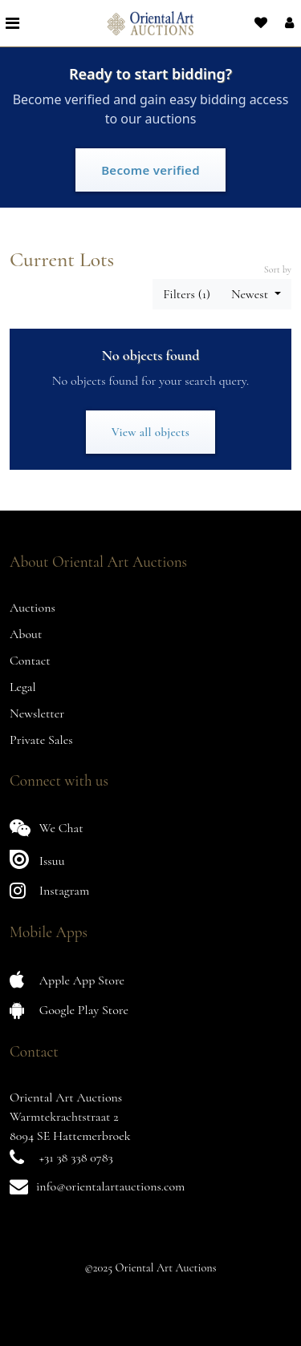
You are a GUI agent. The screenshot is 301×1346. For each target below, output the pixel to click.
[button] (288, 23)
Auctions (32, 608)
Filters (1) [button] (186, 294)
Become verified (150, 170)
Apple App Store (67, 980)
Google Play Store (69, 1009)
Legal (23, 687)
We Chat (46, 828)
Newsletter (37, 713)
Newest (251, 294)
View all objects (150, 432)
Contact (30, 661)
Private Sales (41, 740)
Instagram (49, 890)
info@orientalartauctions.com (110, 1186)
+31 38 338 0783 (76, 1158)
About (26, 634)
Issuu (37, 859)
